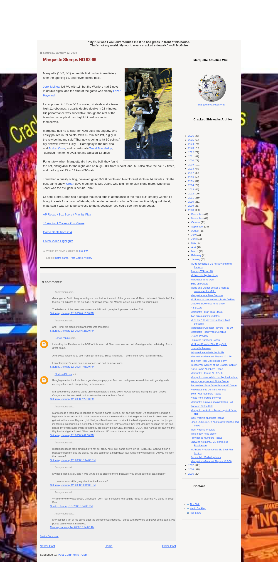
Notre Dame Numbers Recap (207, 369)
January (196, 259)
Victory (88, 257)
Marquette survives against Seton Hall (212, 402)
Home (109, 546)
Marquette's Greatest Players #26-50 (211, 461)
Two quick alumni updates (205, 316)
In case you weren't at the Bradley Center (213, 365)
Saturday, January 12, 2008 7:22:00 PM (72, 399)
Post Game (76, 257)
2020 (191, 160)
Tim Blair (195, 504)
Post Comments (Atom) (73, 554)
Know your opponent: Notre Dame (210, 381)
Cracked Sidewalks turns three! (208, 303)
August (195, 230)
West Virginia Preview (203, 429)
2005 (191, 473)
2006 (191, 469)
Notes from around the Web (206, 397)
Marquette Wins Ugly (202, 279)
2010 (191, 201)
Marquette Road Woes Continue (208, 331)
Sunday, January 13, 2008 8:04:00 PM (71, 506)
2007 (191, 465)
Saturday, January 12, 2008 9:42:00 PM (72, 435)
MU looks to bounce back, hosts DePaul (213, 299)
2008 (191, 210)
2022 (191, 152)
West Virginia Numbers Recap (207, 417)
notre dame (62, 257)
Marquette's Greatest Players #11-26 (211, 356)
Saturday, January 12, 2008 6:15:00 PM (72, 313)
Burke (53, 148)
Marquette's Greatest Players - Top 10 (212, 327)
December (197, 214)
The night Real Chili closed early (208, 360)
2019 (191, 164)
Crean (70, 183)
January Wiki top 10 (202, 271)
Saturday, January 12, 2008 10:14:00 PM (73, 460)
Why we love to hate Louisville (207, 352)
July (194, 234)
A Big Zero (196, 307)
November (197, 218)
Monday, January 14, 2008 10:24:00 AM (72, 527)
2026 (191, 135)
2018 (191, 168)
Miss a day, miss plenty (203, 433)
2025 (191, 140)
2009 (191, 205)
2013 (191, 189)
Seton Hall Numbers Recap (206, 393)
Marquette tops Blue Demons (207, 295)
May (194, 243)
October (196, 222)
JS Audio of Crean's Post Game (63, 223)
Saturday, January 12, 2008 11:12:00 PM (73, 485)
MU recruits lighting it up (204, 275)
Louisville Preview (201, 348)
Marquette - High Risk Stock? (207, 312)
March (195, 251)
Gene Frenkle (62, 338)
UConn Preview (199, 336)
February (196, 255)
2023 (191, 148)
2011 (191, 197)
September (197, 226)
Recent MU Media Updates (206, 457)
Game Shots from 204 (57, 232)
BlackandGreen (63, 374)
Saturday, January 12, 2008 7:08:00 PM (72, 366)
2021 (191, 156)
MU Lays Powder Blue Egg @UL (209, 344)
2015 (191, 181)
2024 (191, 144)
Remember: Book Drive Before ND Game (214, 385)
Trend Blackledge (100, 148)
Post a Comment (49, 536)
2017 (191, 173)
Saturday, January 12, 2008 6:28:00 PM (72, 330)
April (194, 247)
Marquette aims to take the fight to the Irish (214, 377)
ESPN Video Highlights (58, 241)
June (194, 238)
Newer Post (47, 546)
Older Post (169, 546)
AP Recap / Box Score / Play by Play (67, 214)
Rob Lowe (195, 512)
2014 (191, 185)
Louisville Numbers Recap (205, 340)
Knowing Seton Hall (201, 406)
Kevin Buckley (198, 508)
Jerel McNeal (51, 86)
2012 (191, 193)
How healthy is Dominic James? (208, 389)
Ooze (61, 148)
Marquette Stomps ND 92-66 (69, 59)
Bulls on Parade (199, 283)
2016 (191, 177)
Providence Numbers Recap (206, 437)
